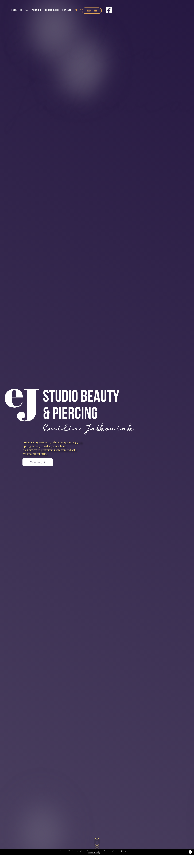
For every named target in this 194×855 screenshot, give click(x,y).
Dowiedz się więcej (94, 853)
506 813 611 (92, 10)
